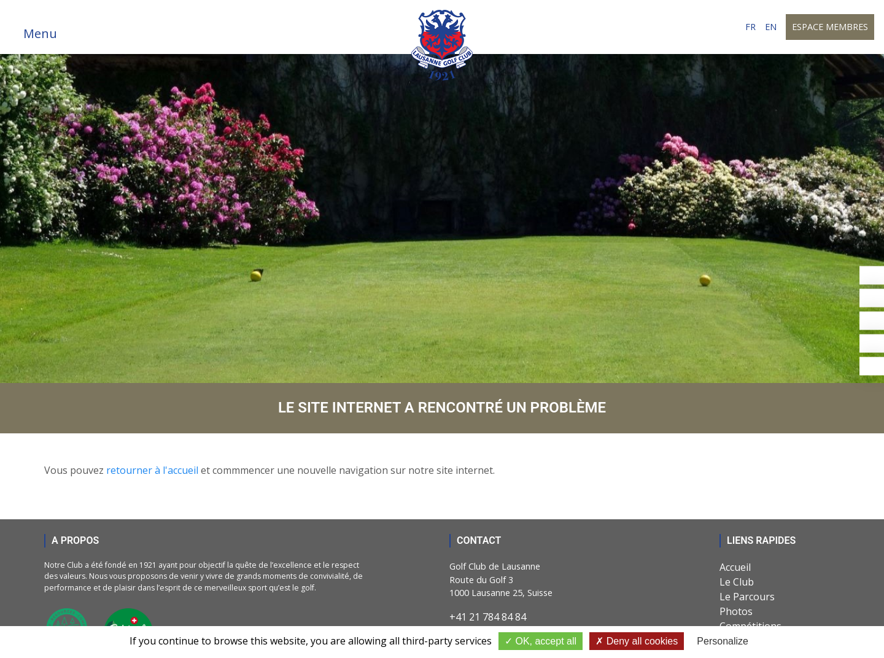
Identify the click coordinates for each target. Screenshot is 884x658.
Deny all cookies (636, 641)
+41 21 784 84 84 (487, 617)
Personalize (722, 641)
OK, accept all (540, 641)
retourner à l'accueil (152, 470)
